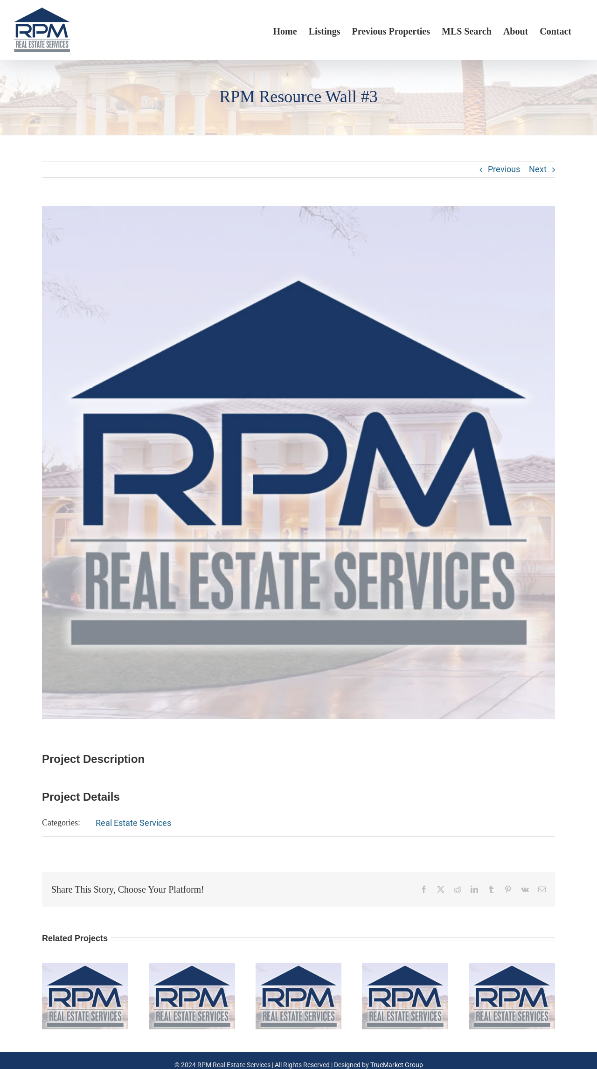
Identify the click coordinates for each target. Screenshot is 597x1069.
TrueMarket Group (396, 1065)
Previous (504, 169)
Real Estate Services (133, 823)
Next (538, 169)
